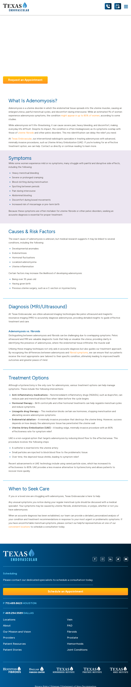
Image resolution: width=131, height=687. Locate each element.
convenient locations (19, 526)
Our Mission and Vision (17, 631)
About (7, 625)
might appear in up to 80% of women (80, 115)
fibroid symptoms (79, 352)
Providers (9, 637)
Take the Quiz (66, 80)
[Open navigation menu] (126, 6)
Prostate (72, 637)
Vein (69, 619)
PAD (69, 625)
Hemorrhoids (75, 643)
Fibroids (72, 631)
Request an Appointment (25, 80)
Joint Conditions (77, 649)
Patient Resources (14, 643)
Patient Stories (12, 649)
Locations (9, 619)
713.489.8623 (13, 603)
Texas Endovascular (22, 138)
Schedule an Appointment (65, 591)
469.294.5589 (14, 613)
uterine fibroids (26, 132)
